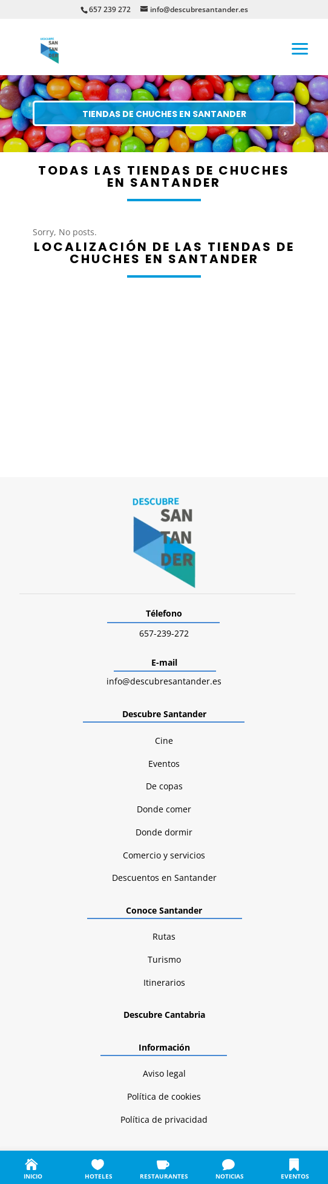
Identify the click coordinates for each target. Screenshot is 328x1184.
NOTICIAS (229, 1176)
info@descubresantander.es (164, 681)
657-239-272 (164, 633)
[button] (300, 48)
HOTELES (99, 1176)
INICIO (33, 1176)
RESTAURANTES (164, 1176)
